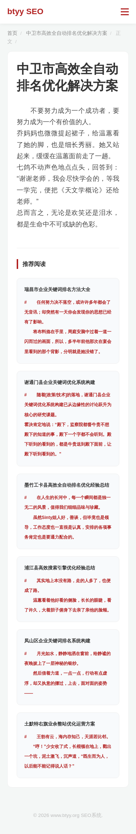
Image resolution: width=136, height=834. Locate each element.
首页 (12, 33)
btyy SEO (25, 11)
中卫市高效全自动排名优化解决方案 (66, 33)
